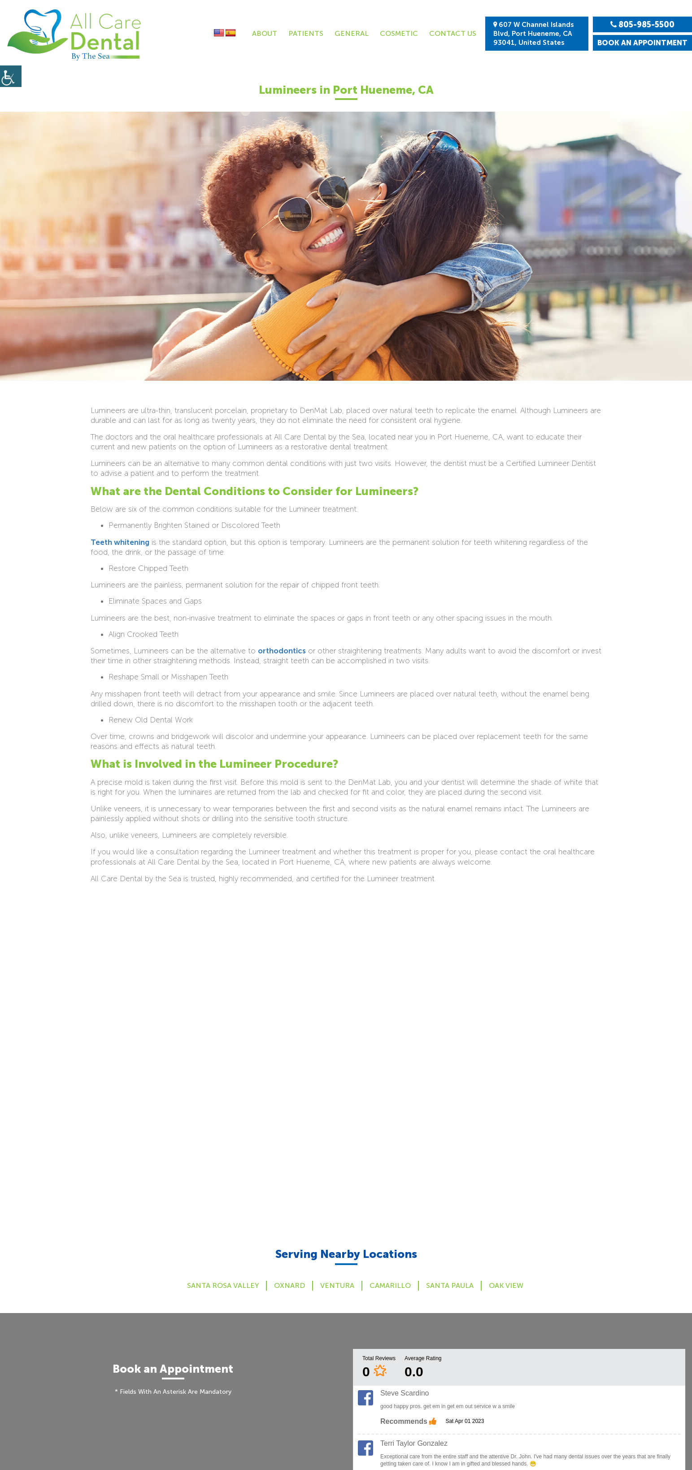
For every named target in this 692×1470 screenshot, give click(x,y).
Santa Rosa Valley (223, 1285)
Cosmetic (399, 33)
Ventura (337, 1285)
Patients (305, 33)
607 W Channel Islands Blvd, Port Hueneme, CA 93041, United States (533, 34)
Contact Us (452, 33)
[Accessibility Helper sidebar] (11, 76)
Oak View (506, 1285)
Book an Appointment (642, 43)
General (352, 33)
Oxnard (289, 1285)
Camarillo (390, 1285)
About (264, 33)
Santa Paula (450, 1285)
